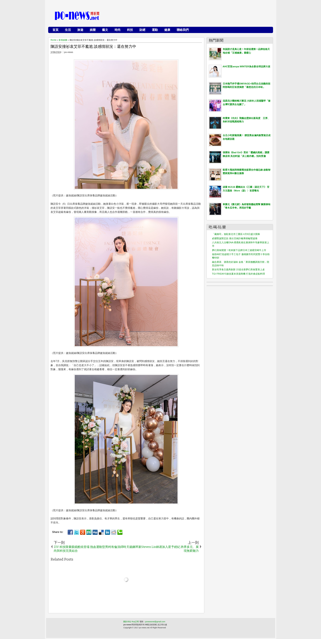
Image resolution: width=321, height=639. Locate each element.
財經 (142, 30)
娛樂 (93, 30)
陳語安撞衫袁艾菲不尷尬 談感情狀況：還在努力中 (93, 46)
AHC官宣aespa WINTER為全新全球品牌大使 (246, 66)
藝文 (105, 30)
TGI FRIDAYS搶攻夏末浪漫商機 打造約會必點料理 (238, 273)
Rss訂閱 (135, 622)
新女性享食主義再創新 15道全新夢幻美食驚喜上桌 (238, 269)
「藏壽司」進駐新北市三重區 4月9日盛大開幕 (236, 234)
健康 (167, 30)
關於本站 (127, 622)
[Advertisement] (193, 16)
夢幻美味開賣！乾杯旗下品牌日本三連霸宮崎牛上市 (239, 250)
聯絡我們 (183, 30)
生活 (68, 30)
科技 (130, 30)
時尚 (118, 30)
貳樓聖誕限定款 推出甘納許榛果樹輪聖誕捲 (234, 238)
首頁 (55, 30)
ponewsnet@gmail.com (155, 622)
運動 (155, 30)
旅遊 (80, 30)
